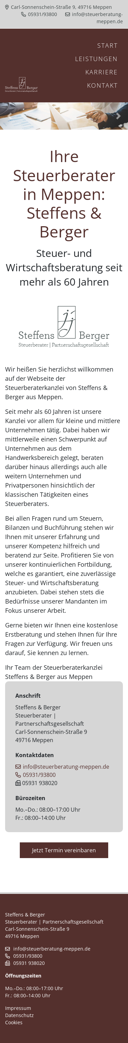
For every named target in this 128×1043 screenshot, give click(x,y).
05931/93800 (39, 14)
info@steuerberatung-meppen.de (62, 766)
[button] (9, 116)
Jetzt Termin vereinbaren (64, 850)
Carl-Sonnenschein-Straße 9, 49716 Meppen (58, 7)
